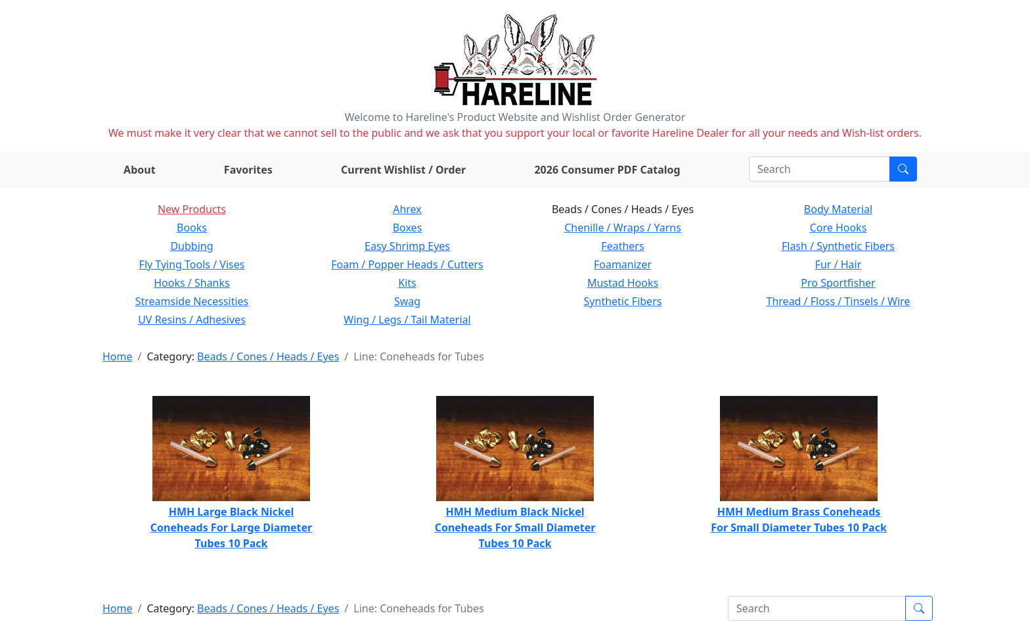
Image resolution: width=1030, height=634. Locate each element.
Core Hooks (838, 227)
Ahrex (407, 209)
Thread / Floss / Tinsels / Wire (838, 301)
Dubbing (191, 246)
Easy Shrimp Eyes (407, 246)
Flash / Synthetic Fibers (838, 246)
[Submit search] (903, 169)
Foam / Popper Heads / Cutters (407, 264)
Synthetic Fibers (623, 301)
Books (192, 227)
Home (117, 356)
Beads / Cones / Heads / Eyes (268, 356)
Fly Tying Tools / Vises (192, 264)
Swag (407, 301)
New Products (192, 209)
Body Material (838, 209)
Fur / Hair (838, 264)
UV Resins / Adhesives (192, 319)
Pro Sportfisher (838, 283)
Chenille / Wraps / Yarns (622, 227)
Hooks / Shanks (191, 283)
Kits (407, 283)
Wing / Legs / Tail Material (407, 319)
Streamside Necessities (192, 301)
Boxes (407, 227)
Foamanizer (623, 264)
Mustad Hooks (622, 283)
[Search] (819, 169)
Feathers (622, 246)
